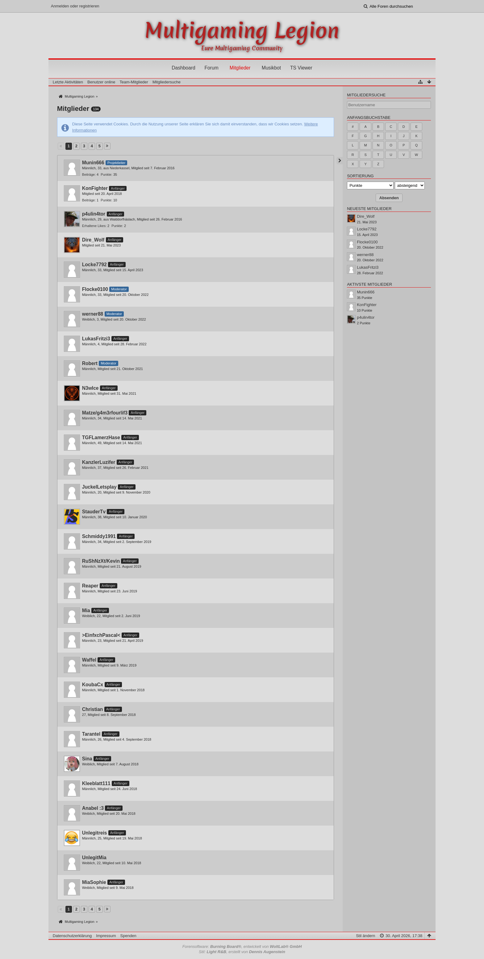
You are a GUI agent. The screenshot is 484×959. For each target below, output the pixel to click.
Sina (87, 758)
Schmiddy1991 (99, 536)
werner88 (92, 314)
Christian (92, 709)
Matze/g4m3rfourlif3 (104, 412)
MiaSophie (94, 882)
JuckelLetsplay (99, 487)
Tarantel (91, 734)
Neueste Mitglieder (369, 208)
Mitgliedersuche (366, 95)
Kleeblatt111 (96, 783)
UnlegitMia (94, 857)
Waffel (89, 659)
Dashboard (183, 67)
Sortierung (360, 176)
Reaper (90, 585)
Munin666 (93, 162)
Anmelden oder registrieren (75, 6)
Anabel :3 (93, 808)
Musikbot (271, 67)
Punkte (106, 174)
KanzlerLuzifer (98, 462)
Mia (86, 610)
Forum (212, 67)
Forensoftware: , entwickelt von (242, 946)
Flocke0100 (95, 289)
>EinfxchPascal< (101, 635)
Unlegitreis (94, 832)
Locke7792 (94, 264)
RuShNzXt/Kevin (101, 561)
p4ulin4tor (93, 214)
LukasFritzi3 (96, 338)
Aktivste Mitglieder (369, 284)
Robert (90, 363)
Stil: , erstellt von (242, 951)
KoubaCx (92, 684)
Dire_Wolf (93, 239)
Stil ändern (365, 935)
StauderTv (94, 511)
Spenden (128, 935)
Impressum (106, 935)
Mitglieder (240, 67)
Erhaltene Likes (94, 226)
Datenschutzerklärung (72, 935)
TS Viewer (301, 67)
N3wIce (90, 388)
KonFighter (95, 188)
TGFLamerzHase (101, 437)
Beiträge (88, 174)
